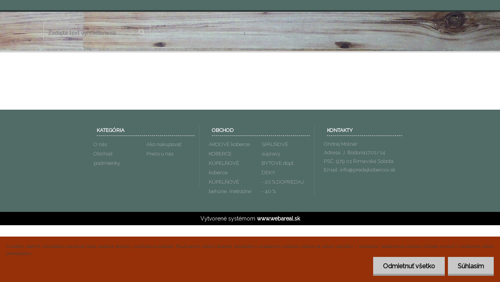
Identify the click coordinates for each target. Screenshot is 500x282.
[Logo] (250, 33)
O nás (100, 144)
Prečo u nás (159, 154)
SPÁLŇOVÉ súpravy (275, 149)
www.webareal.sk (278, 218)
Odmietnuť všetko (409, 266)
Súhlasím (471, 266)
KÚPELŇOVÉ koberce (224, 167)
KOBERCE (220, 154)
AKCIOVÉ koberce (229, 144)
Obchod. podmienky (107, 158)
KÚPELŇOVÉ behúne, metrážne (230, 186)
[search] (141, 32)
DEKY (268, 172)
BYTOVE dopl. (278, 163)
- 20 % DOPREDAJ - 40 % (283, 186)
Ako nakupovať (163, 144)
